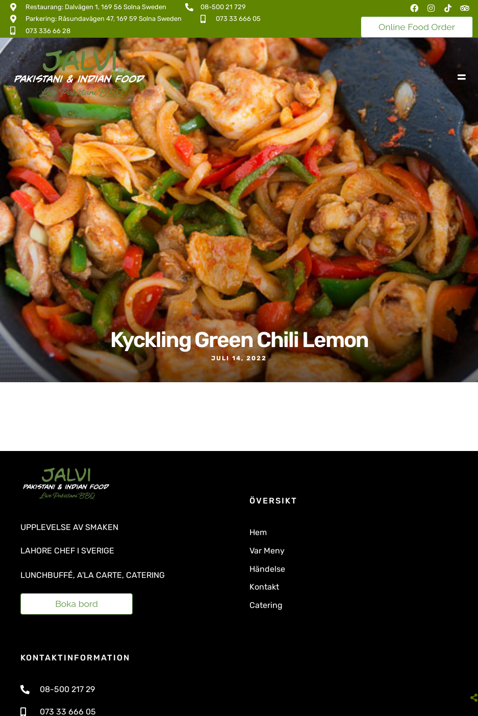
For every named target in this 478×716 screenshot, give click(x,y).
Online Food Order (417, 26)
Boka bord (76, 603)
